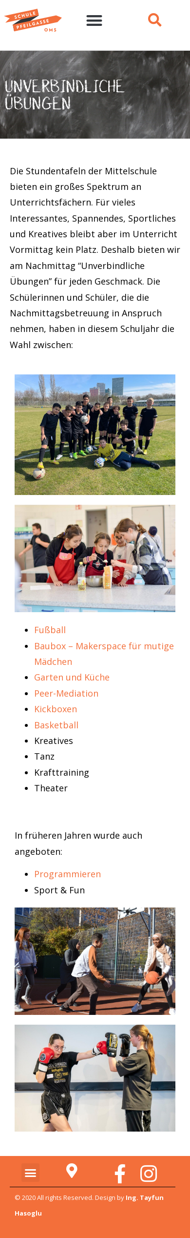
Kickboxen (55, 709)
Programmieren (67, 874)
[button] (94, 20)
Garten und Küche (72, 677)
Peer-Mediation (66, 693)
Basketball (56, 725)
